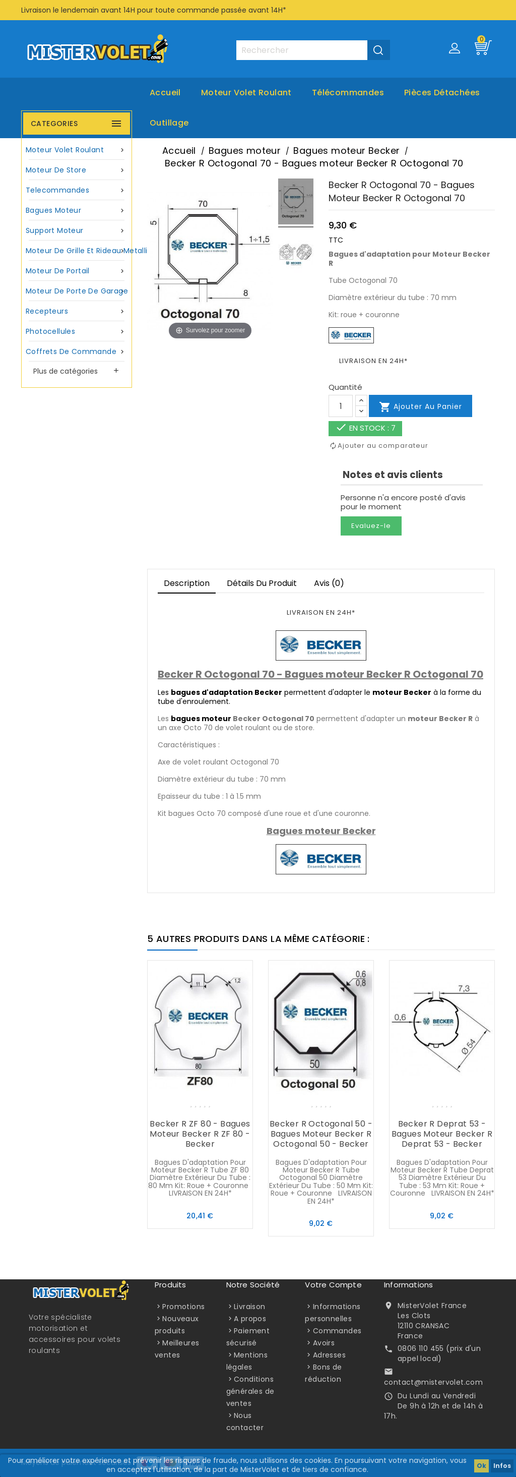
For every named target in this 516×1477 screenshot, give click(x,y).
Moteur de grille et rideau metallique (78, 251)
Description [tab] (187, 583)
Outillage (169, 123)
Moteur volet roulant (246, 92)
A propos (250, 1319)
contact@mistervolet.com (433, 1382)
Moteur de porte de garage (77, 291)
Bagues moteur (76, 210)
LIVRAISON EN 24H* (373, 361)
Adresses (329, 1355)
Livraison (250, 1307)
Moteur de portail (76, 271)
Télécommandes (348, 92)
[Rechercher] (313, 50)
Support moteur (76, 230)
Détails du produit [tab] (262, 583)
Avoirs (324, 1343)
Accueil (165, 92)
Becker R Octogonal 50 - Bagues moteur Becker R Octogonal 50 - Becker (321, 1134)
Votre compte (333, 1284)
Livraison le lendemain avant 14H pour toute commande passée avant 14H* (153, 10)
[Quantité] (341, 406)
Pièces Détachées (442, 92)
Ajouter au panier (420, 407)
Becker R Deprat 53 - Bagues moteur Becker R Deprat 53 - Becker (442, 1134)
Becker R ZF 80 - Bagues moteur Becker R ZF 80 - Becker (200, 1134)
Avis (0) (329, 583)
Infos (502, 1465)
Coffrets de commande (76, 351)
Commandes (337, 1331)
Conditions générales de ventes (250, 1391)
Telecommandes (76, 190)
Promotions (183, 1307)
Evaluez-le (371, 525)
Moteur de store (76, 170)
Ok (481, 1465)
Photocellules (76, 331)
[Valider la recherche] (378, 50)
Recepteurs (76, 311)
